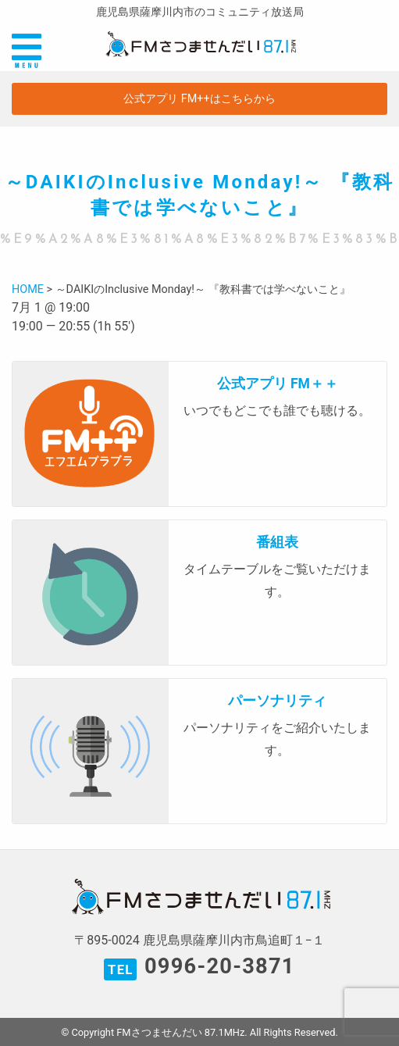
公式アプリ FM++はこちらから (199, 98)
